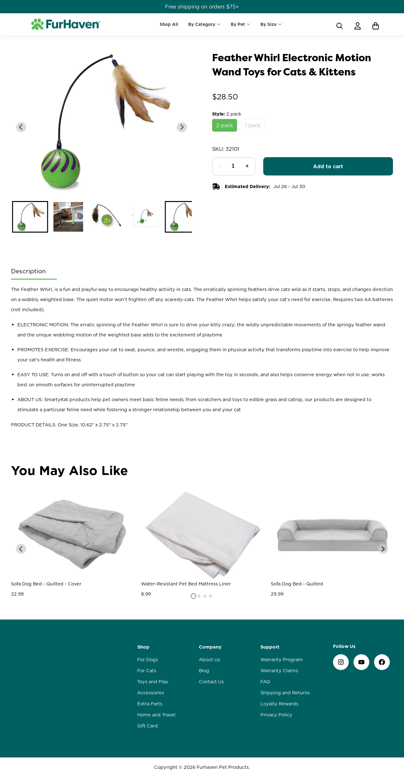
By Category (201, 24)
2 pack (224, 125)
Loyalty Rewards (279, 704)
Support (269, 647)
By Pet (238, 24)
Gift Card (147, 726)
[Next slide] (182, 127)
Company (210, 647)
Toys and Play (152, 682)
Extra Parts (149, 704)
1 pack (252, 125)
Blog (204, 670)
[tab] (193, 596)
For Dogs (147, 659)
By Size (268, 24)
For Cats (146, 670)
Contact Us (211, 682)
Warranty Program (281, 659)
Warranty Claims (279, 670)
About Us (209, 659)
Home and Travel (156, 715)
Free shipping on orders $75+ (202, 6)
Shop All (169, 24)
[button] (30, 217)
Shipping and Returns (285, 693)
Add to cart (328, 166)
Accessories (150, 693)
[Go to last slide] (21, 127)
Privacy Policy (276, 715)
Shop (143, 647)
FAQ (265, 682)
